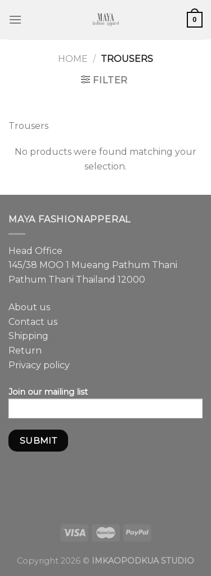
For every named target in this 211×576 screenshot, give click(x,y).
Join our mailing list (105, 406)
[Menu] (15, 19)
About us (29, 307)
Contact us (32, 321)
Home (73, 58)
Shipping (28, 336)
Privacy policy (39, 365)
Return (25, 350)
